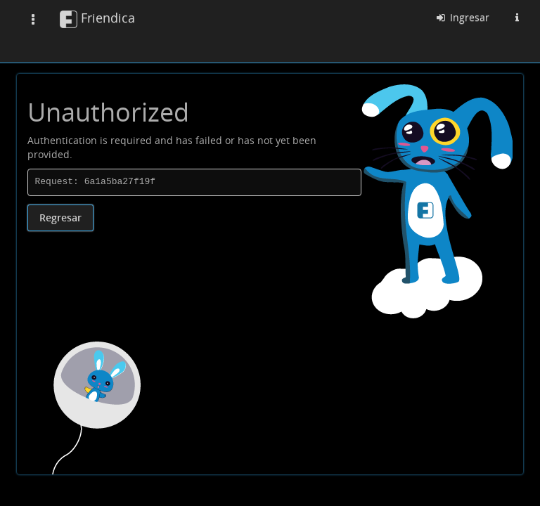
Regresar (60, 217)
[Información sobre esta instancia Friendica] (517, 17)
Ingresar (462, 17)
